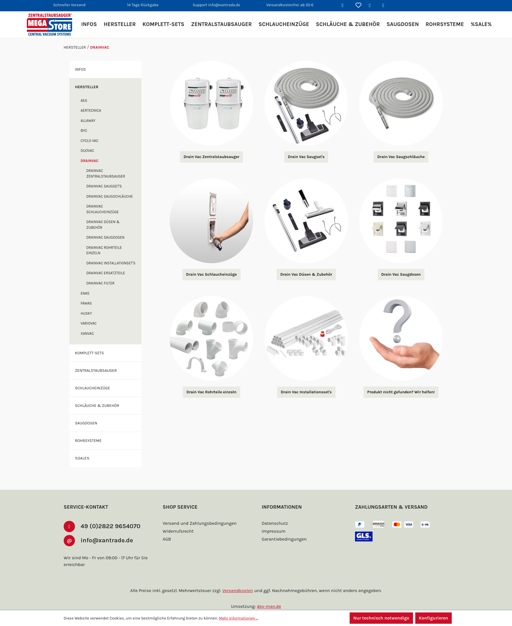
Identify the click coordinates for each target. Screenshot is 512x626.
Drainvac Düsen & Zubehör (104, 230)
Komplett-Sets (91, 364)
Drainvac (90, 161)
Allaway (89, 120)
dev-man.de (269, 606)
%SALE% (83, 469)
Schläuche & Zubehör (99, 416)
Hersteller (88, 87)
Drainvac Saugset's (106, 186)
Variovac (90, 334)
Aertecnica (92, 110)
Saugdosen (87, 434)
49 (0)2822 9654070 (111, 526)
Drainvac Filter (102, 294)
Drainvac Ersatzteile (108, 284)
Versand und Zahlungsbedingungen (198, 523)
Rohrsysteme (90, 451)
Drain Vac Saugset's (306, 157)
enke (86, 304)
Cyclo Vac (91, 141)
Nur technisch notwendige (380, 618)
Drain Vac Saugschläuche (401, 157)
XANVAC (88, 344)
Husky (87, 324)
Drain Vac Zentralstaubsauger (212, 157)
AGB (167, 539)
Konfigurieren (433, 618)
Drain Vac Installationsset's (306, 392)
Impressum (273, 531)
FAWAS (87, 314)
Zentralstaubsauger (99, 381)
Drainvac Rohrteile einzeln (106, 256)
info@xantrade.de (109, 540)
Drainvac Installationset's (104, 271)
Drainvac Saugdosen (108, 243)
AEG (84, 100)
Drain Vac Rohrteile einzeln (211, 392)
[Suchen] (345, 5)
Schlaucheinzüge (94, 399)
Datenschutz (274, 523)
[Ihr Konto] (372, 5)
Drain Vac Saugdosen (401, 274)
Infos (81, 69)
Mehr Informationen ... (236, 618)
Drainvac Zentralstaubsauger (108, 173)
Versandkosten (239, 590)
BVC (84, 130)
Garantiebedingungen (283, 539)
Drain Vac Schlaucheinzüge (211, 274)
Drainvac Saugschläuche (102, 199)
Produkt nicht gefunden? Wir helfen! (401, 392)
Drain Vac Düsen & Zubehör (306, 274)
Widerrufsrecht (177, 531)
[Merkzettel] (358, 5)
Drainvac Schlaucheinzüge (104, 215)
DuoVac (88, 150)
